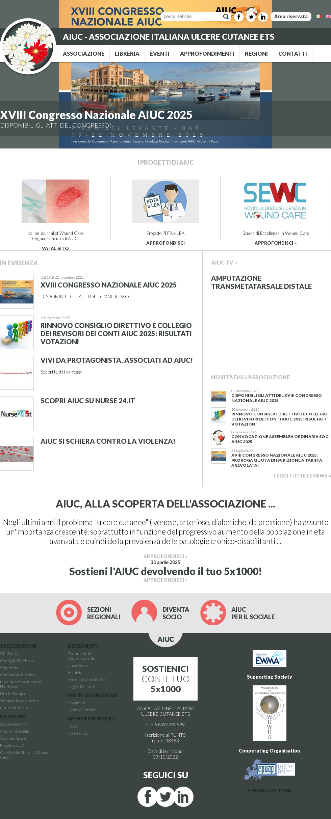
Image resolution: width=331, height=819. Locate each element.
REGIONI (256, 53)
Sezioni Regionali (14, 724)
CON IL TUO (166, 678)
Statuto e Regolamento (19, 700)
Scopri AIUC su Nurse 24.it (88, 401)
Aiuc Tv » (224, 262)
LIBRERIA (127, 53)
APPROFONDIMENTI (207, 53)
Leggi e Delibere (81, 686)
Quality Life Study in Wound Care (24, 755)
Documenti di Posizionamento (81, 656)
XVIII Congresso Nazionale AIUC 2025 (96, 114)
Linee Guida (78, 665)
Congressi (76, 702)
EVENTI (160, 53)
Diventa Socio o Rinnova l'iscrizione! (20, 684)
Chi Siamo (9, 653)
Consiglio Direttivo (16, 660)
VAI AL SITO (55, 248)
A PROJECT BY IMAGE (269, 790)
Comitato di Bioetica (17, 674)
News (72, 726)
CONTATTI (292, 53)
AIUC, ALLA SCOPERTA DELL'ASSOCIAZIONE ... (165, 503)
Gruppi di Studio (14, 707)
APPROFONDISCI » (276, 243)
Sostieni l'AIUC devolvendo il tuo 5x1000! (165, 571)
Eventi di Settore (82, 709)
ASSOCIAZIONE (83, 53)
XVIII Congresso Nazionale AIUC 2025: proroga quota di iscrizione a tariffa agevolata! (276, 460)
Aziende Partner (14, 738)
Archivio (75, 672)
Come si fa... (78, 733)
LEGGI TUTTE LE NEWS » (302, 476)
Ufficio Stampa (12, 693)
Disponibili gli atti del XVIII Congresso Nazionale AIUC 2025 (276, 398)
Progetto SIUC (12, 745)
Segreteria (9, 667)
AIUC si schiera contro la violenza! (108, 441)
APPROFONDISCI (165, 243)
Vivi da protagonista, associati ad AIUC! (117, 360)
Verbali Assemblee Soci (87, 679)
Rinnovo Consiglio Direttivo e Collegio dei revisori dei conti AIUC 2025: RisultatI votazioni (116, 333)
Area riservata (291, 16)
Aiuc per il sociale (14, 731)
